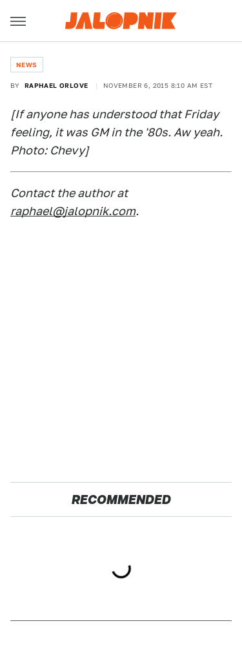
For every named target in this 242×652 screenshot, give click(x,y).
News (26, 64)
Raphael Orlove (56, 85)
